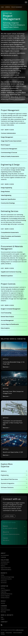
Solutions (5, 560)
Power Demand (4, 564)
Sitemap (3, 634)
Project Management (5, 590)
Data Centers (4, 580)
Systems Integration (5, 595)
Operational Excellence (6, 569)
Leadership (3, 557)
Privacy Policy (9, 632)
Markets (4, 573)
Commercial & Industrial (6, 579)
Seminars (3, 603)
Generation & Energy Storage (7, 577)
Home (2, 7)
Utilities (2, 575)
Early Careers (4, 608)
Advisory (3, 588)
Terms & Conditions (17, 632)
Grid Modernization (5, 562)
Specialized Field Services (6, 593)
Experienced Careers (5, 610)
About (3, 553)
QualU (3, 601)
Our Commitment (5, 555)
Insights (2, 619)
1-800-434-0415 (19, 630)
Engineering (3, 592)
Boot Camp (3, 611)
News (2, 617)
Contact (4, 622)
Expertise (7, 7)
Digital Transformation (6, 567)
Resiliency (3, 565)
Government (4, 582)
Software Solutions (5, 597)
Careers (4, 606)
